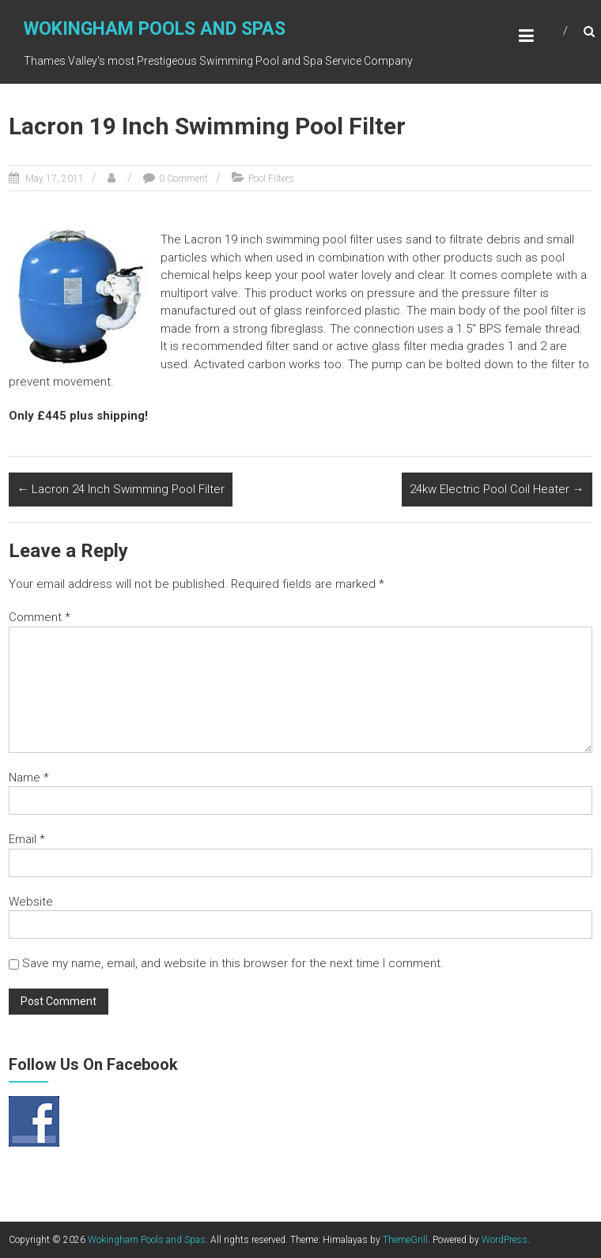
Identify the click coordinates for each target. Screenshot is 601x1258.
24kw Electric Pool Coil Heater (497, 489)
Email (27, 839)
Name (29, 777)
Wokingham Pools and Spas (154, 29)
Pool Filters (271, 178)
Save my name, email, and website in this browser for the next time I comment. (233, 963)
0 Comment (183, 178)
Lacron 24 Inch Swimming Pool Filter (121, 489)
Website (31, 902)
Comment (39, 617)
